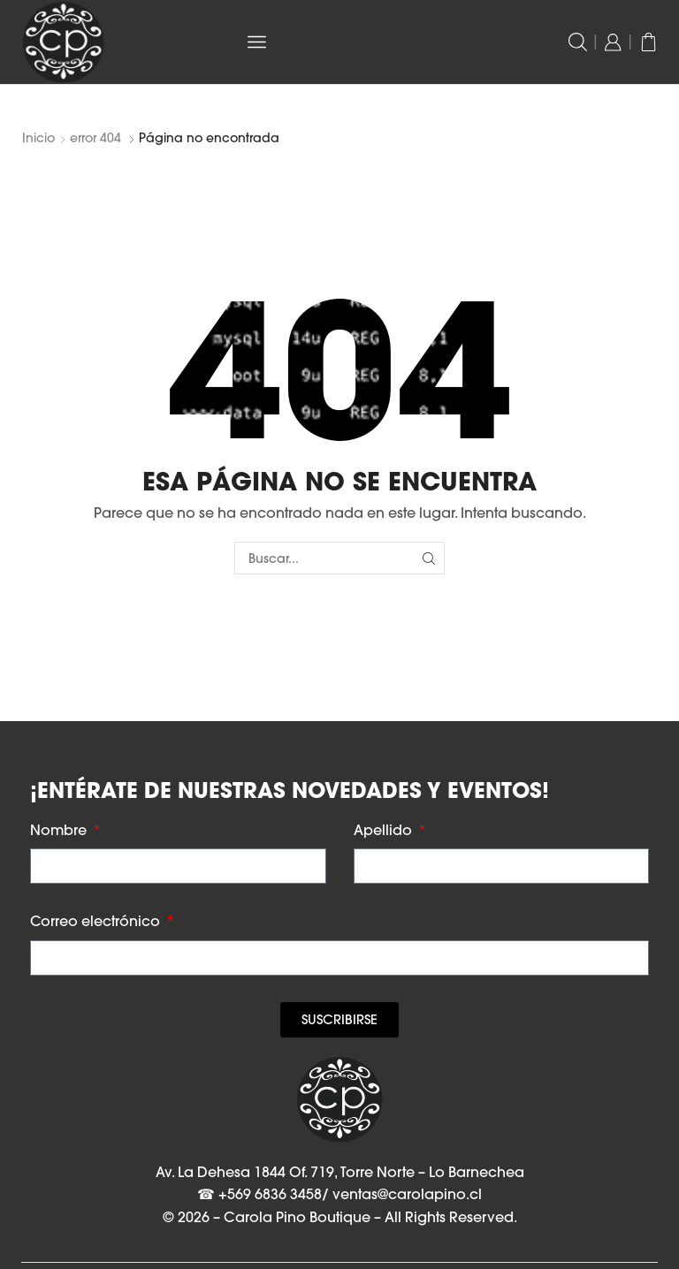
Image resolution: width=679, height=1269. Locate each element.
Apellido (385, 830)
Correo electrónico (97, 921)
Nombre (60, 830)
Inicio (38, 138)
